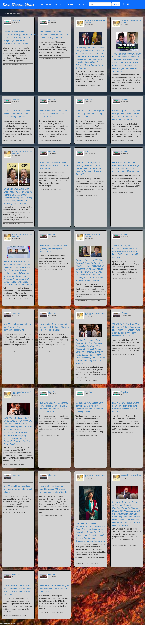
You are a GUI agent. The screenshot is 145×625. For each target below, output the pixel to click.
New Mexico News (18, 4)
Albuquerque (45, 5)
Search (116, 4)
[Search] (100, 4)
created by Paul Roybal (7, 623)
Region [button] (58, 5)
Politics (70, 5)
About (81, 5)
